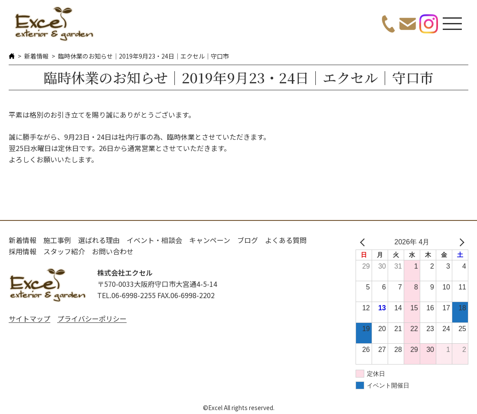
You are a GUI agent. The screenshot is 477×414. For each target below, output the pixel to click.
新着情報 (36, 56)
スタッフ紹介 (64, 251)
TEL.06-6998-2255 (126, 295)
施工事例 (57, 240)
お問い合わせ (113, 251)
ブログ (247, 240)
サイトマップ (29, 318)
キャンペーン (209, 240)
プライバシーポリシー (92, 318)
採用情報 (22, 251)
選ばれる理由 (99, 240)
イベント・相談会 (154, 240)
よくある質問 (286, 240)
